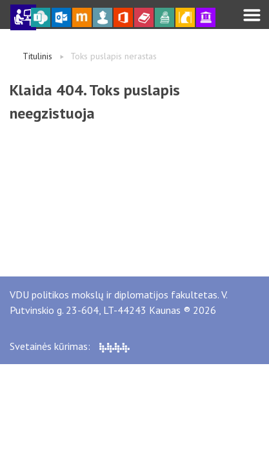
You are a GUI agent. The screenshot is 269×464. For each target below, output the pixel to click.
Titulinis (37, 56)
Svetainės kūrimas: (70, 346)
